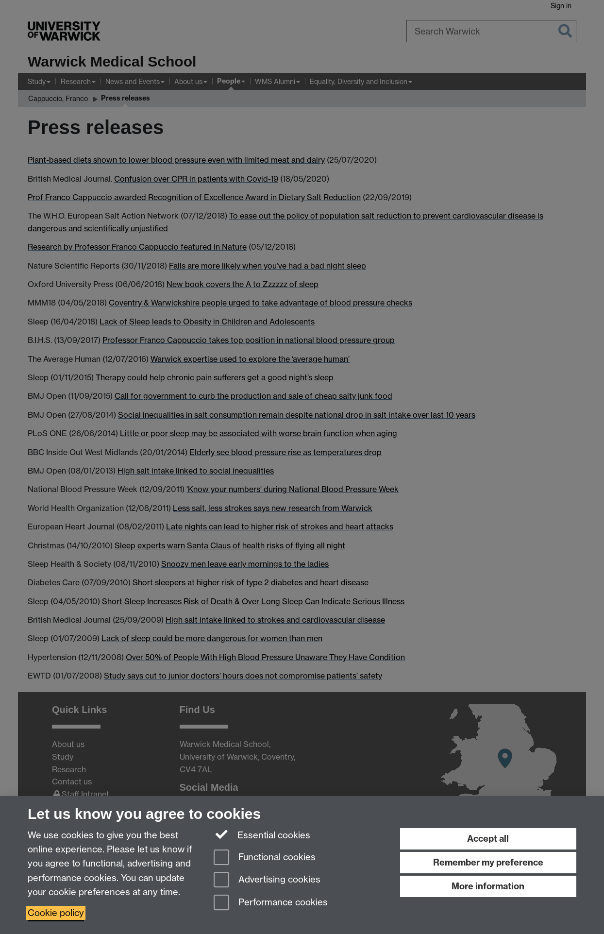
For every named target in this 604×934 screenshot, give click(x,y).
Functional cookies (265, 858)
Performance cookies (271, 903)
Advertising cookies (267, 880)
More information (488, 886)
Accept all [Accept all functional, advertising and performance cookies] (488, 838)
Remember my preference (488, 862)
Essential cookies (262, 834)
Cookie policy (56, 912)
